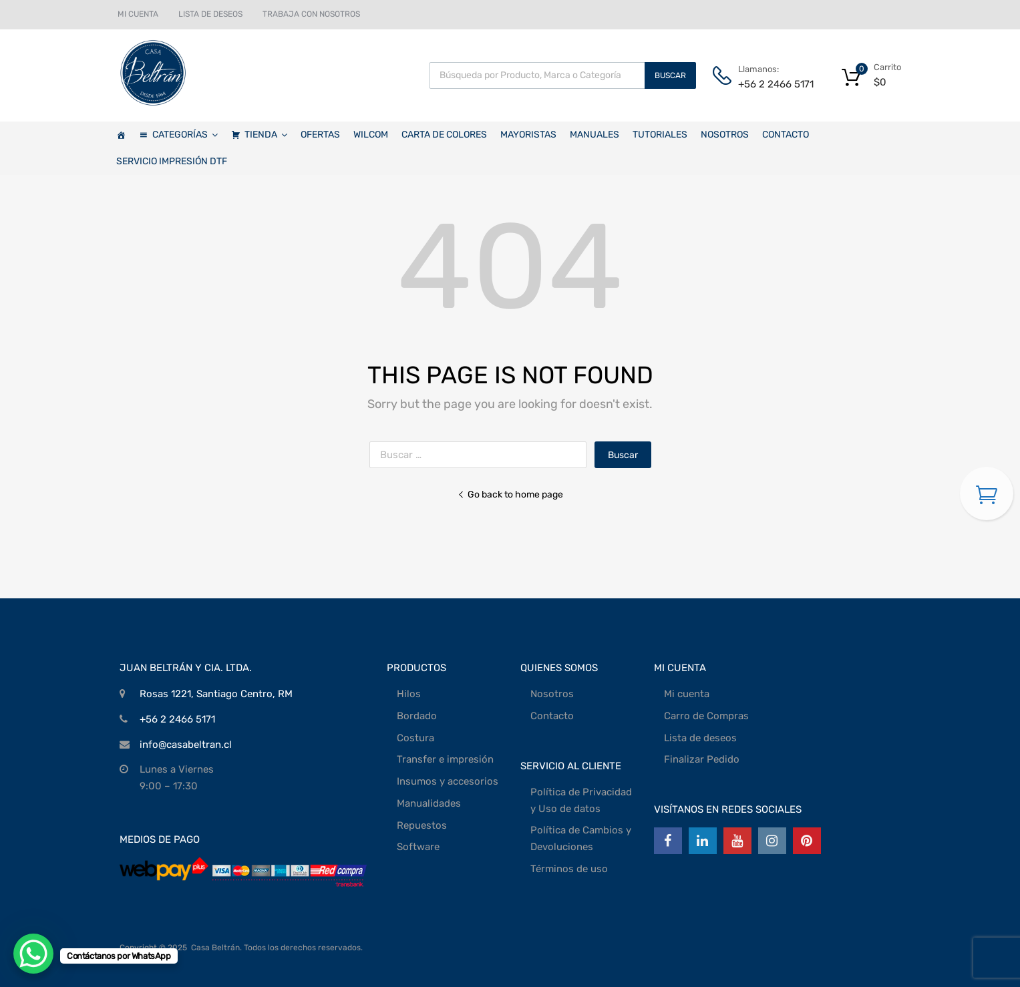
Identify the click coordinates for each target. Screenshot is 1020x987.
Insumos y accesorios (447, 781)
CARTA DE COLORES (444, 134)
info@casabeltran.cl (186, 745)
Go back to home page (510, 494)
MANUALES (594, 134)
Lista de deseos (700, 738)
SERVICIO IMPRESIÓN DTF (171, 161)
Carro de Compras (706, 716)
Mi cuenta (686, 694)
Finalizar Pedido (701, 759)
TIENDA (265, 135)
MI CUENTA (138, 14)
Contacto (552, 716)
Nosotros (552, 694)
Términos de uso (569, 869)
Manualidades (429, 803)
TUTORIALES (660, 134)
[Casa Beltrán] (121, 135)
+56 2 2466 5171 (771, 84)
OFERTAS (320, 134)
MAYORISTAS (528, 134)
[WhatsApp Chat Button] (33, 954)
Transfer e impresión (445, 759)
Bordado (417, 716)
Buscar (670, 75)
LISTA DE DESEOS (210, 14)
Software (418, 847)
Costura (415, 738)
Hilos (409, 694)
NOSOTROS (725, 134)
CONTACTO (785, 134)
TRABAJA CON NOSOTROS (311, 14)
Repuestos (422, 825)
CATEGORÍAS (185, 135)
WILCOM (370, 134)
